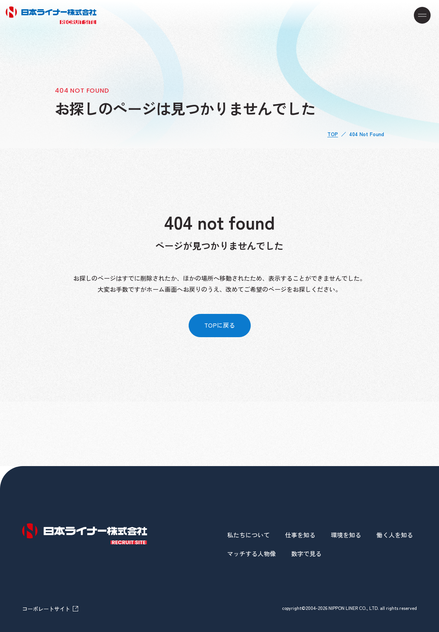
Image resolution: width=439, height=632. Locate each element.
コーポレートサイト (46, 608)
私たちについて (248, 534)
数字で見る (306, 553)
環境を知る (346, 534)
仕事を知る (300, 534)
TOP (332, 134)
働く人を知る (395, 534)
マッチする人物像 (251, 553)
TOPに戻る (219, 325)
